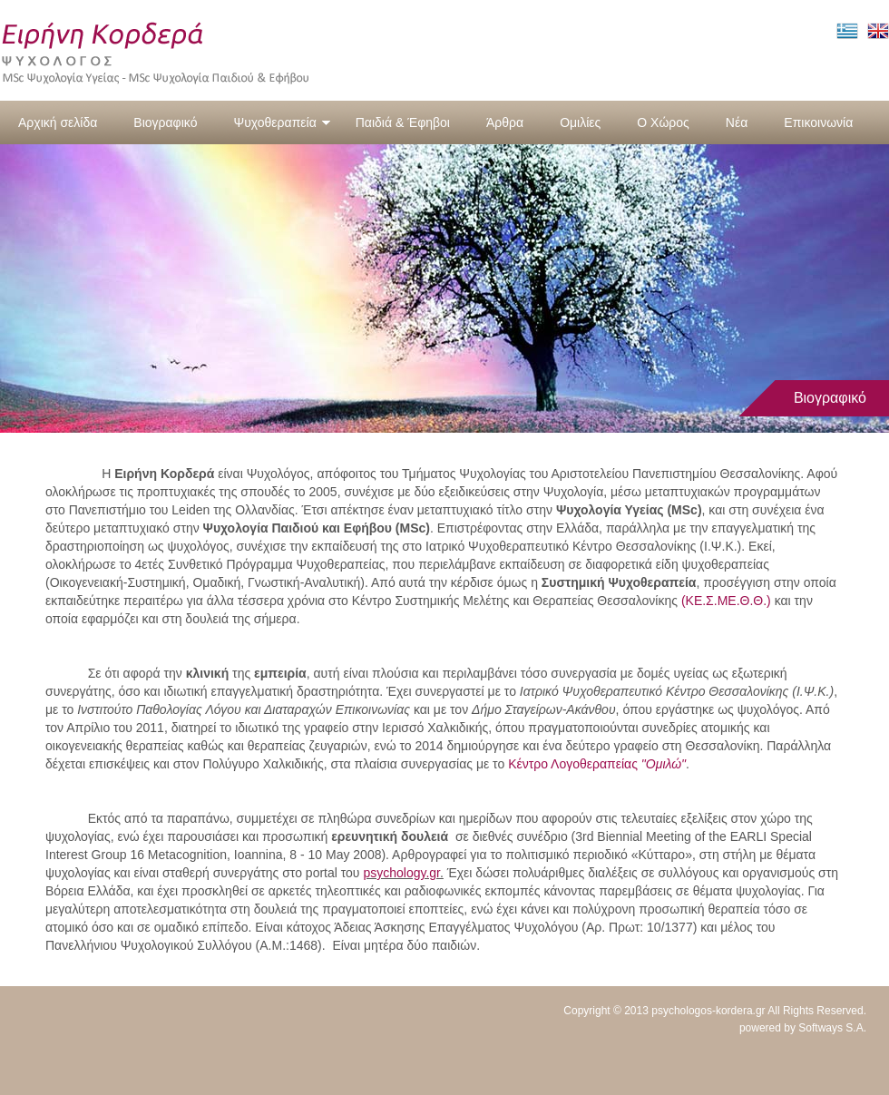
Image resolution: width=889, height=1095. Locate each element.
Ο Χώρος (663, 122)
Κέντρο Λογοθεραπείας (597, 764)
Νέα (736, 122)
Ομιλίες (580, 122)
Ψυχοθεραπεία (281, 122)
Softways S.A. (832, 1028)
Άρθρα (504, 122)
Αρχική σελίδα (57, 122)
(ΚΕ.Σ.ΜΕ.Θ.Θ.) (726, 600)
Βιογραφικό (165, 122)
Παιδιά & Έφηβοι (403, 122)
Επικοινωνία (818, 122)
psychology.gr (401, 872)
